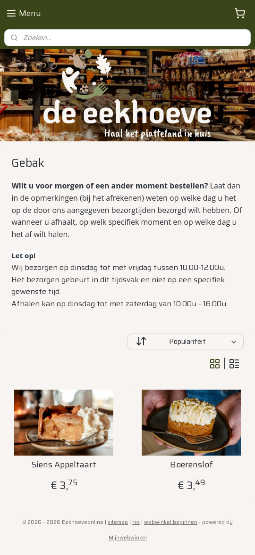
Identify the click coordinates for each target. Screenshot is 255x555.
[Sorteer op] (185, 342)
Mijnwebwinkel (128, 538)
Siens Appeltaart (63, 465)
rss (136, 522)
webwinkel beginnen (170, 522)
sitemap (118, 522)
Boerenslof (191, 465)
